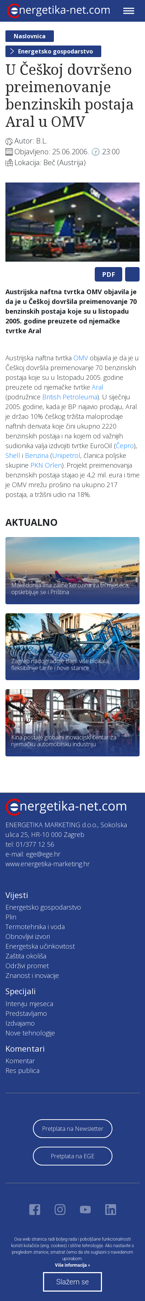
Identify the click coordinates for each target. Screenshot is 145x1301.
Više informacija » (72, 1265)
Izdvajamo (20, 1023)
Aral (97, 387)
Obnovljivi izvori (27, 936)
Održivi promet (27, 965)
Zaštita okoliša (25, 956)
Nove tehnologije (30, 1033)
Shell (12, 455)
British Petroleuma (69, 396)
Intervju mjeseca (29, 1003)
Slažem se (72, 1282)
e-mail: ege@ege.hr (32, 854)
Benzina (36, 455)
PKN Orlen (46, 465)
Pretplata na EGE (72, 1156)
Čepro (125, 445)
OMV (80, 357)
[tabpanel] (72, 222)
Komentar (20, 1060)
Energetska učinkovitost (40, 946)
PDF (108, 274)
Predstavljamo (26, 1013)
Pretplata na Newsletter (72, 1129)
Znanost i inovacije (32, 975)
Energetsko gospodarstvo (55, 51)
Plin (10, 917)
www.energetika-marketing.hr (47, 863)
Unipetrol (66, 455)
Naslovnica (30, 36)
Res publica (22, 1070)
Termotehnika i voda (35, 926)
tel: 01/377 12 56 (29, 844)
